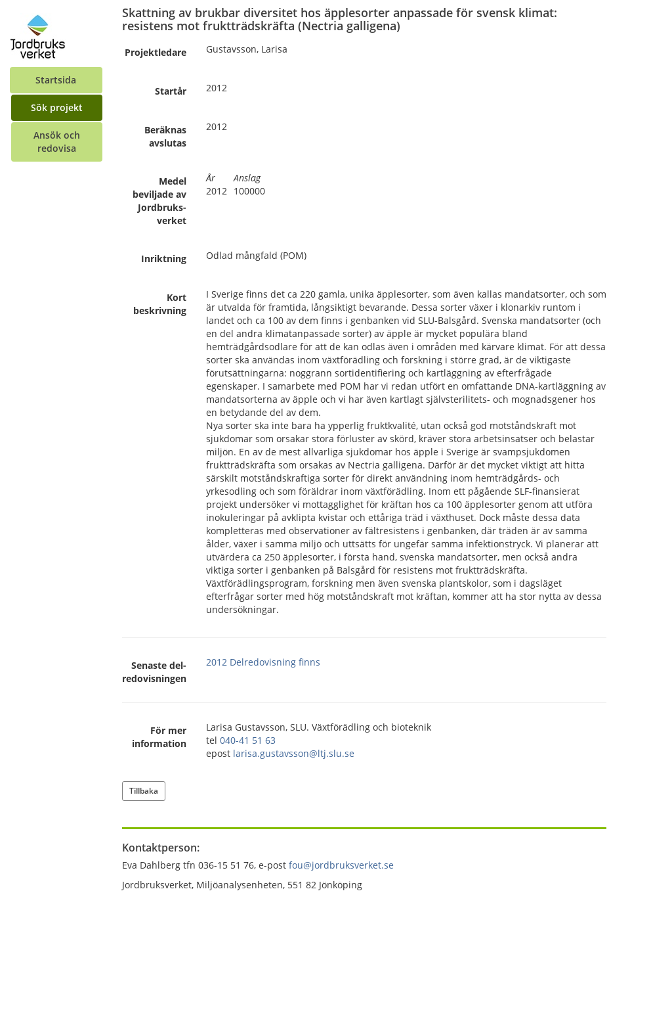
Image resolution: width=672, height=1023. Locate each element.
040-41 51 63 (248, 740)
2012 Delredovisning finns (263, 662)
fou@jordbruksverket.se (341, 865)
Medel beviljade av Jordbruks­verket (159, 201)
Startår (170, 91)
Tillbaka (143, 790)
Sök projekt (57, 107)
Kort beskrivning (159, 304)
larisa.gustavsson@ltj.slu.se (293, 753)
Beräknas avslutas (165, 136)
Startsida (55, 80)
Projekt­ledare (155, 52)
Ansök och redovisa (56, 141)
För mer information (159, 737)
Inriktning (163, 258)
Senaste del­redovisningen (154, 672)
